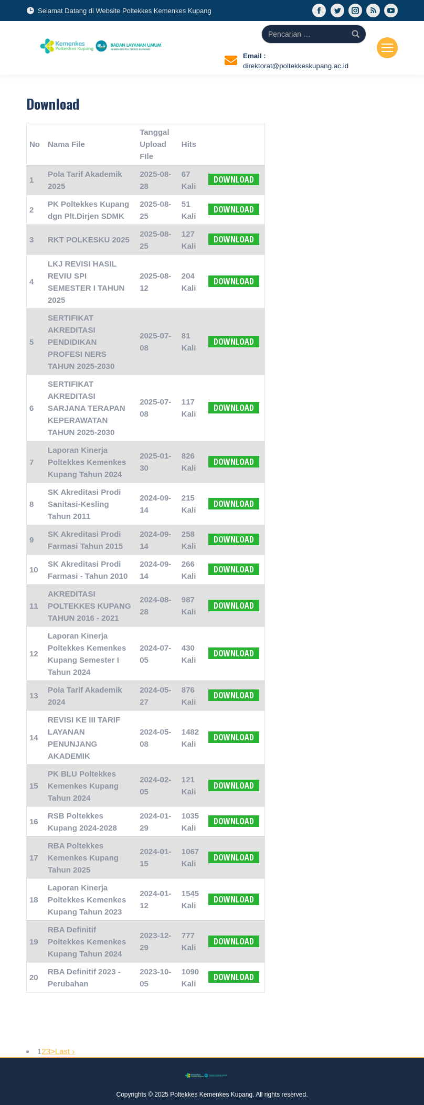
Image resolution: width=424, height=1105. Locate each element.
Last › (65, 1051)
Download (234, 179)
